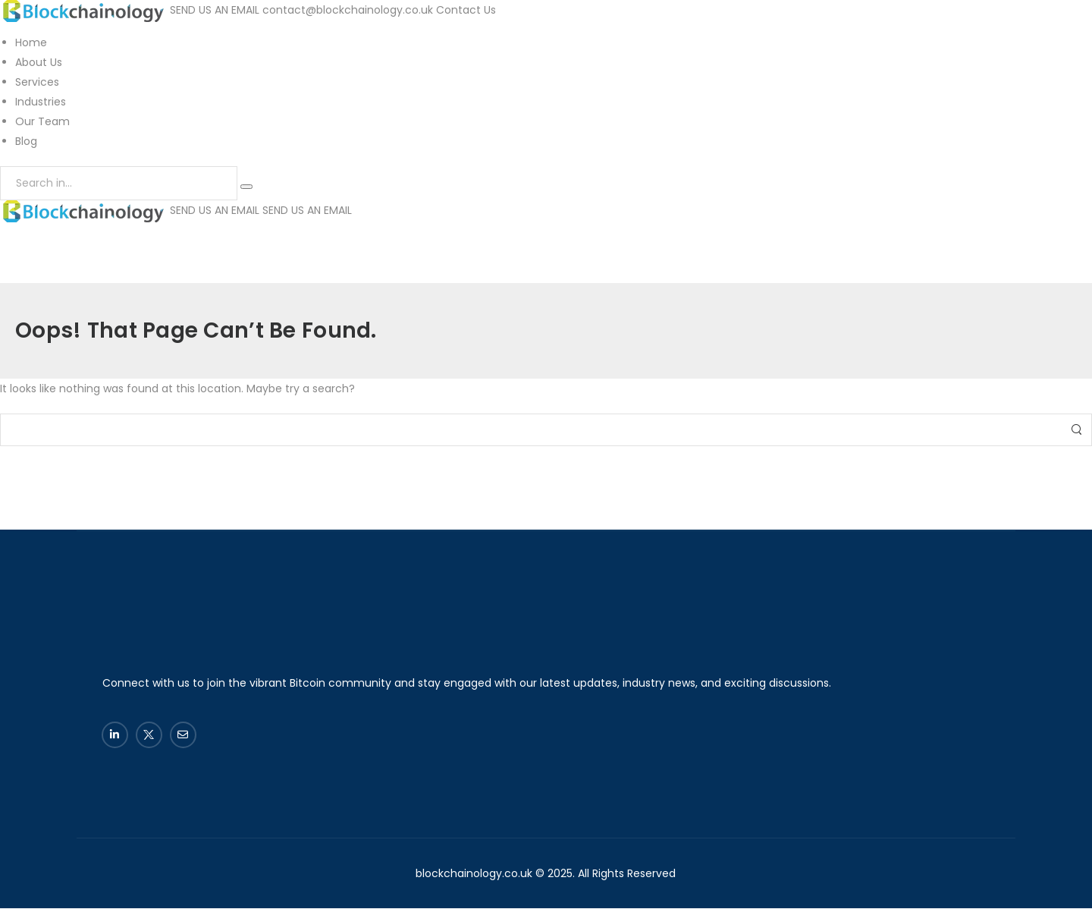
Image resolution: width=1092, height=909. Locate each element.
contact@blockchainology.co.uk (347, 9)
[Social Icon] (115, 735)
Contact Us (466, 9)
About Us (38, 62)
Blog (26, 141)
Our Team (42, 121)
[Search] (118, 183)
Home (31, 42)
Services (37, 82)
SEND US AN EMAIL (214, 9)
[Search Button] (246, 186)
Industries (40, 101)
